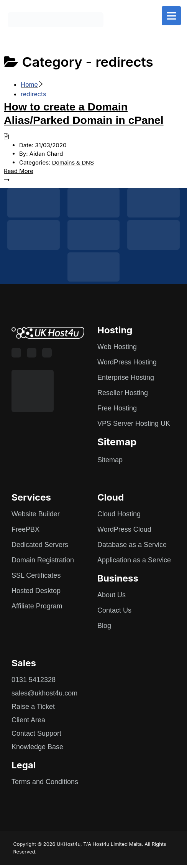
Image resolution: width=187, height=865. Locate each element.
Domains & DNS (73, 162)
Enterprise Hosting (125, 377)
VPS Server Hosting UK (133, 423)
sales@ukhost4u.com (44, 693)
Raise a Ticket (33, 706)
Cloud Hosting (119, 514)
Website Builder (35, 514)
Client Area (28, 720)
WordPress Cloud (124, 529)
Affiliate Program (36, 606)
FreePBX (25, 529)
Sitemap (110, 460)
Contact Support (36, 733)
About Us (111, 595)
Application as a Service (134, 560)
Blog (104, 625)
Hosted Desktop (36, 591)
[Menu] (171, 15)
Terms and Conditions (44, 782)
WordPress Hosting (127, 362)
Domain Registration (42, 560)
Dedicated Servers (39, 545)
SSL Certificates (36, 575)
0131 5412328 (33, 680)
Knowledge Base (37, 747)
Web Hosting (117, 347)
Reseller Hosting (122, 393)
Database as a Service (132, 545)
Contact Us (114, 610)
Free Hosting (117, 408)
